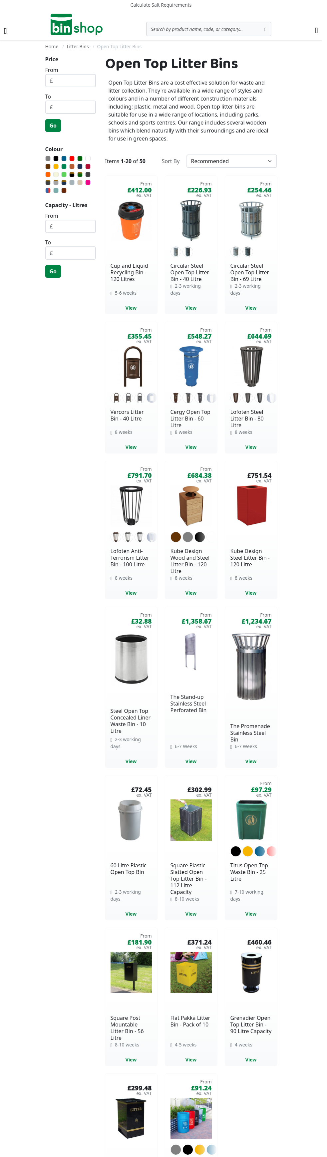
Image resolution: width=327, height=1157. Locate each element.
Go (53, 125)
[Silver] (72, 182)
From (51, 70)
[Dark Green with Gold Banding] (80, 174)
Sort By (171, 161)
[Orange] (48, 174)
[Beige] (56, 174)
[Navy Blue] (80, 166)
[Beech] (80, 182)
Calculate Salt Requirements (161, 5)
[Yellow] (56, 166)
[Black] (56, 158)
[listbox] (191, 252)
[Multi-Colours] (48, 190)
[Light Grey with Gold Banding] (56, 182)
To (48, 96)
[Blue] (64, 158)
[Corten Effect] (72, 166)
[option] (175, 251)
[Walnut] (64, 190)
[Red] (72, 158)
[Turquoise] (56, 190)
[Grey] (48, 158)
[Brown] (48, 166)
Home (52, 46)
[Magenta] (88, 182)
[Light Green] (64, 174)
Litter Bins (78, 46)
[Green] (64, 166)
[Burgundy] (88, 166)
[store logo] (77, 24)
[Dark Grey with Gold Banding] (48, 182)
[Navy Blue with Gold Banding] (64, 182)
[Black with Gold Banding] (72, 174)
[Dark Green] (80, 158)
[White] (88, 158)
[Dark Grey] (88, 174)
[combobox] (208, 29)
